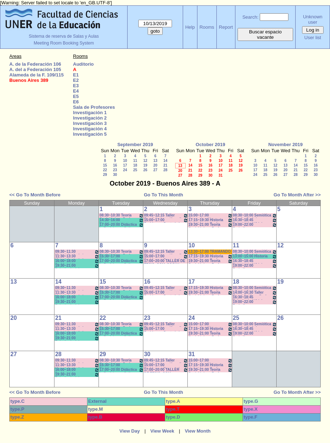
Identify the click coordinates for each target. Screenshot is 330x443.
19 (145, 165)
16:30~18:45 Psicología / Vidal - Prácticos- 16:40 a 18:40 (255, 220)
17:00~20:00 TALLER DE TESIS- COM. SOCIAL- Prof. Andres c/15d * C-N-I (165, 261)
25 (135, 170)
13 (155, 161)
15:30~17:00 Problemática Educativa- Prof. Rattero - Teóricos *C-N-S (122, 256)
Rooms (207, 27)
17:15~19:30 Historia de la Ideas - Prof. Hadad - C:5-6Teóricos (210, 220)
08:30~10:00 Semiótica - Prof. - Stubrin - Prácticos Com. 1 (255, 215)
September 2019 (135, 144)
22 (105, 170)
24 (125, 170)
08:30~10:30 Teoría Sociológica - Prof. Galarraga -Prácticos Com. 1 (122, 215)
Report (226, 27)
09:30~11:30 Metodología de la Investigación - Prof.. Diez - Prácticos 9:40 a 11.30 (77, 252)
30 (115, 175)
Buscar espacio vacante (265, 34)
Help (190, 27)
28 (165, 170)
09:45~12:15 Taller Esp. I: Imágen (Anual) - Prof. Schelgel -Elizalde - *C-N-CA (166, 215)
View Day (129, 431)
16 (115, 165)
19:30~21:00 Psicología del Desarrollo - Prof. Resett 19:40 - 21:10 (77, 266)
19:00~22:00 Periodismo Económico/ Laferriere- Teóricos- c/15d (255, 225)
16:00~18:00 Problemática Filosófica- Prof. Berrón (77, 261)
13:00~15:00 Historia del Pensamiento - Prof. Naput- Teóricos (255, 256)
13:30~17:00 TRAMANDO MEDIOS (209, 252)
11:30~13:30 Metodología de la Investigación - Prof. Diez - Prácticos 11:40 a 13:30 (77, 256)
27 (155, 170)
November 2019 (285, 144)
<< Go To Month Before (35, 194)
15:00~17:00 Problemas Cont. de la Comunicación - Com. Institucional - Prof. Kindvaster (166, 220)
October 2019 (210, 144)
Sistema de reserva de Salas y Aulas (64, 36)
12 (145, 161)
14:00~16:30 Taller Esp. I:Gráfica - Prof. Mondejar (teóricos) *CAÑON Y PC (255, 292)
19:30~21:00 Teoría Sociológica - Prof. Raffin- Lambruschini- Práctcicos (210, 225)
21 (165, 165)
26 (145, 170)
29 (105, 175)
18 (135, 165)
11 (135, 161)
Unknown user (312, 19)
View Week (162, 431)
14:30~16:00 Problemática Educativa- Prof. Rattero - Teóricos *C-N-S (122, 220)
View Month (198, 431)
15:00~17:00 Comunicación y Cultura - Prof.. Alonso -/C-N (210, 215)
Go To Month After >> (297, 194)
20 (155, 165)
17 (125, 165)
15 (105, 165)
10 (125, 161)
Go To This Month (163, 194)
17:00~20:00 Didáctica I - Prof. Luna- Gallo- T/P (122, 225)
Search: (250, 17)
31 (221, 175)
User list (312, 37)
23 (115, 170)
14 (165, 161)
